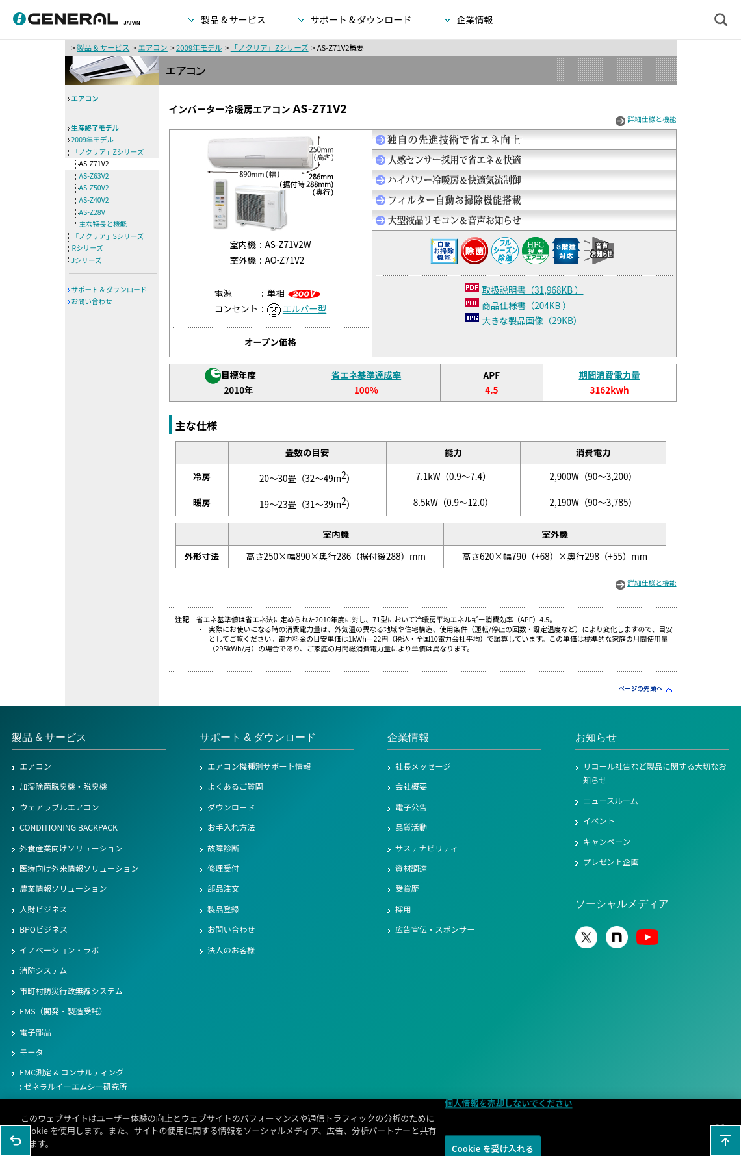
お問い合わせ (92, 301)
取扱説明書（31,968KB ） (533, 289)
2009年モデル (199, 47)
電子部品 (35, 1032)
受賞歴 (407, 888)
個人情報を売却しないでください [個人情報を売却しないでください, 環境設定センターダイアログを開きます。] (509, 1108)
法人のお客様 (231, 950)
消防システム (43, 970)
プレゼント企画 (611, 862)
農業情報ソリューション (63, 888)
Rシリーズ (87, 248)
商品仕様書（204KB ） (526, 305)
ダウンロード (231, 807)
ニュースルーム (610, 801)
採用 (403, 909)
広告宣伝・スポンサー (435, 929)
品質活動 (411, 827)
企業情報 (408, 737)
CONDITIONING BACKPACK (69, 827)
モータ (32, 1052)
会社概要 (411, 786)
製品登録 (223, 909)
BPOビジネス (44, 929)
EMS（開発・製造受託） (63, 1011)
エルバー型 (304, 308)
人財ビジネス (44, 909)
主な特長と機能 (103, 224)
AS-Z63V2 (94, 176)
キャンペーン (606, 842)
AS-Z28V (92, 212)
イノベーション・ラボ (59, 950)
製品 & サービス (103, 47)
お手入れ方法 (231, 827)
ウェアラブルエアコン (59, 807)
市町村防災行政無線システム (71, 991)
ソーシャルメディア (622, 903)
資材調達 (411, 868)
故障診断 (223, 848)
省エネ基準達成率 (366, 374)
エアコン (152, 47)
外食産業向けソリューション (71, 848)
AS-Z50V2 (94, 187)
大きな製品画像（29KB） (532, 320)
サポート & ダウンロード (110, 289)
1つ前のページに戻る (15, 1140)
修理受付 (223, 868)
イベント (599, 821)
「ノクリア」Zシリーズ (270, 47)
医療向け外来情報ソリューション (79, 868)
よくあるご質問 (235, 786)
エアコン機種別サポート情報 (259, 766)
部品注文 (223, 888)
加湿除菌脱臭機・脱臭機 (63, 786)
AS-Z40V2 (94, 200)
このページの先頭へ (725, 1140)
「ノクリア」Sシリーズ (108, 236)
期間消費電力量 (609, 374)
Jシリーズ (87, 260)
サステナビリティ (426, 848)
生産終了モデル (96, 127)
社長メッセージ (423, 766)
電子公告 (411, 807)
